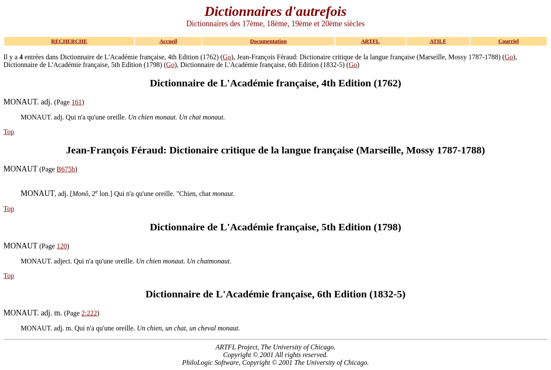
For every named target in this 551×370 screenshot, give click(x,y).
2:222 (89, 313)
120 (62, 246)
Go (227, 57)
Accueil (168, 41)
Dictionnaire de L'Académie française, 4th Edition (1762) (275, 83)
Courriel (508, 41)
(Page (37, 102)
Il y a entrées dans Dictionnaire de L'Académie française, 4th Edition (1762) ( (113, 57)
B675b (66, 169)
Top (8, 131)
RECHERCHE (69, 41)
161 (76, 102)
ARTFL (370, 41)
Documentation (268, 41)
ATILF (438, 41)
